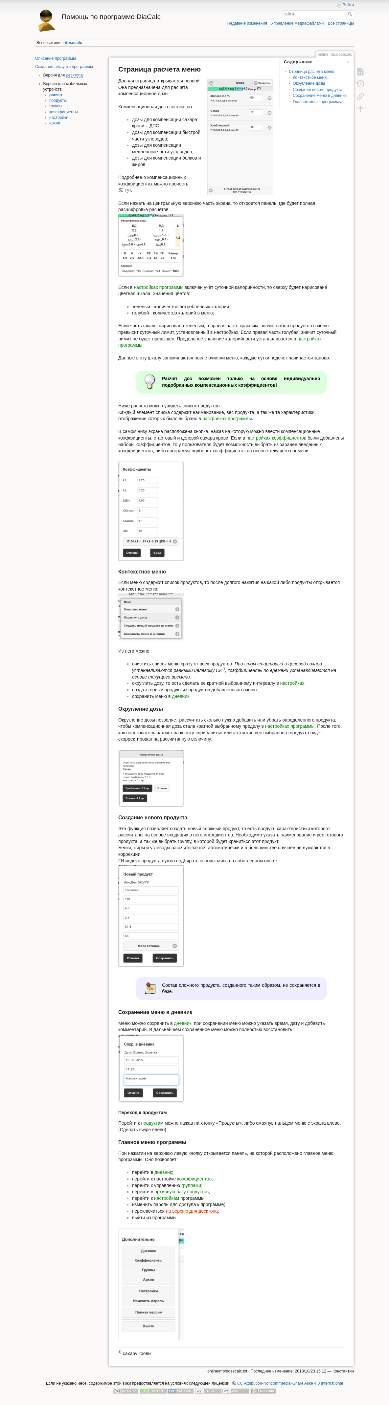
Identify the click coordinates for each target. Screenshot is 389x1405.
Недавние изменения (247, 23)
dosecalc (73, 42)
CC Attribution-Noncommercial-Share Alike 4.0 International (290, 1383)
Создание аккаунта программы (64, 66)
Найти (351, 14)
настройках (292, 683)
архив (54, 123)
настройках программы (158, 287)
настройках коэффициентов (276, 438)
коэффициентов (194, 1178)
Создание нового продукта (317, 89)
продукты (58, 100)
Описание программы (55, 58)
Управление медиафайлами (297, 23)
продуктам (152, 1123)
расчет (56, 95)
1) (223, 669)
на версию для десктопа (192, 1211)
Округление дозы (309, 83)
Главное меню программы (317, 101)
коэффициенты (63, 112)
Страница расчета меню (311, 71)
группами (191, 1185)
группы (55, 106)
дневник (180, 696)
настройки (58, 117)
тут (128, 190)
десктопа (74, 75)
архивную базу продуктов (181, 1191)
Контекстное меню (310, 77)
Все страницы (341, 23)
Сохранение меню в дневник (319, 95)
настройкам (166, 1198)
